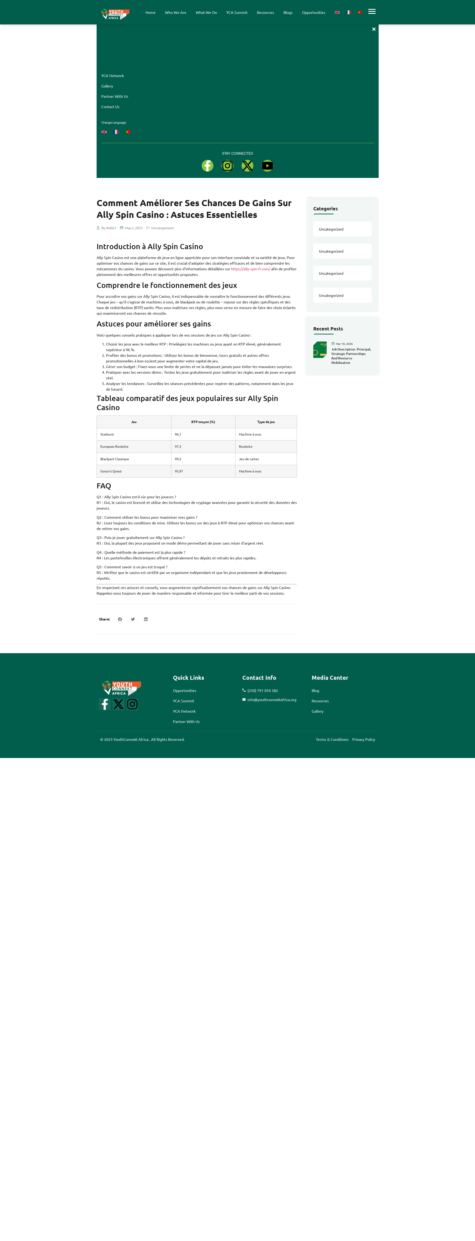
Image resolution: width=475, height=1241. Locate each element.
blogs (288, 12)
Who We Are (175, 12)
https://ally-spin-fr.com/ (250, 268)
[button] (120, 619)
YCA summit (236, 12)
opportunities (313, 12)
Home (150, 12)
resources (265, 12)
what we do (206, 12)
